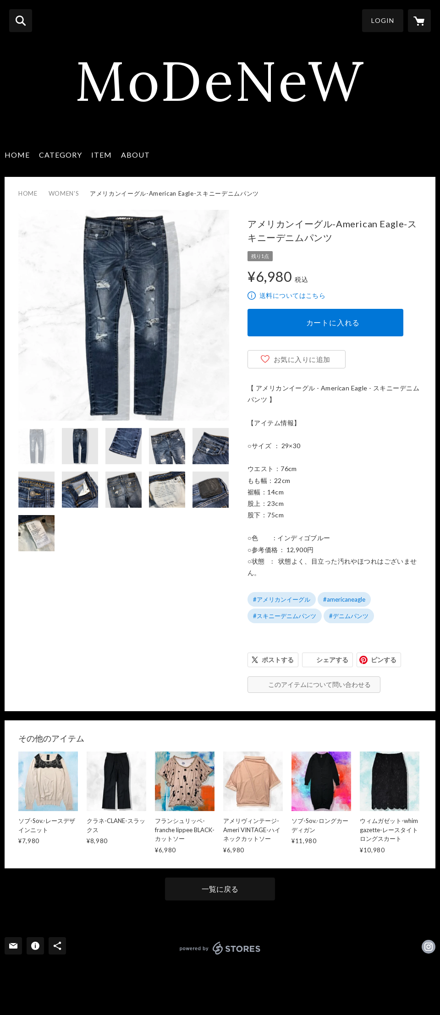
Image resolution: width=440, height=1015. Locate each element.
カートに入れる (333, 322)
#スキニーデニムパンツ (284, 616)
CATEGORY (60, 154)
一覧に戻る (220, 888)
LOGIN (382, 20)
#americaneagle (344, 599)
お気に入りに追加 (302, 359)
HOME (17, 154)
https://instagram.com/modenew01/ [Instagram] (428, 947)
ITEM (101, 154)
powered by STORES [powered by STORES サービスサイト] (220, 948)
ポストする (278, 660)
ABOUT (135, 154)
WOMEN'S (64, 193)
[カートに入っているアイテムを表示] (419, 20)
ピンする (383, 660)
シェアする (332, 660)
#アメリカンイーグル (281, 599)
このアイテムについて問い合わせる (319, 684)
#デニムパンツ (348, 616)
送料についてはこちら (292, 295)
